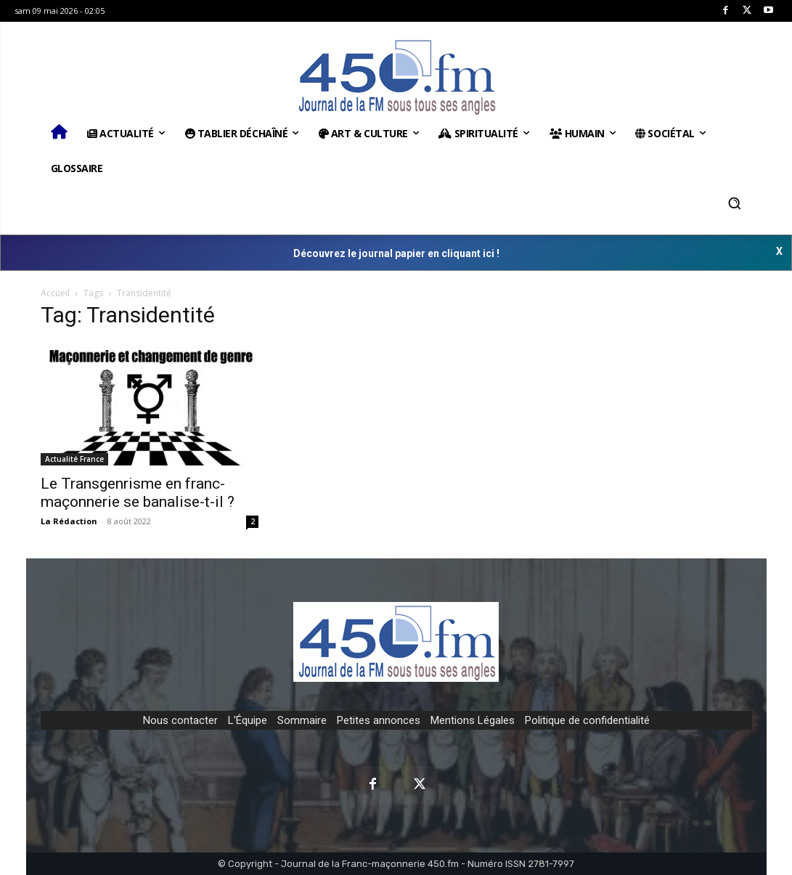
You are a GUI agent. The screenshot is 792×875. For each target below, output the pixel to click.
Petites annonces (378, 720)
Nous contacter (180, 720)
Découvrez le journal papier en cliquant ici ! (396, 253)
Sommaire (302, 720)
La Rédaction (69, 521)
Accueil (55, 293)
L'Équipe (247, 720)
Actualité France (74, 459)
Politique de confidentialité (587, 720)
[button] (734, 203)
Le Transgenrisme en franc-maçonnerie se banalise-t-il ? (137, 492)
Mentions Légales (472, 720)
